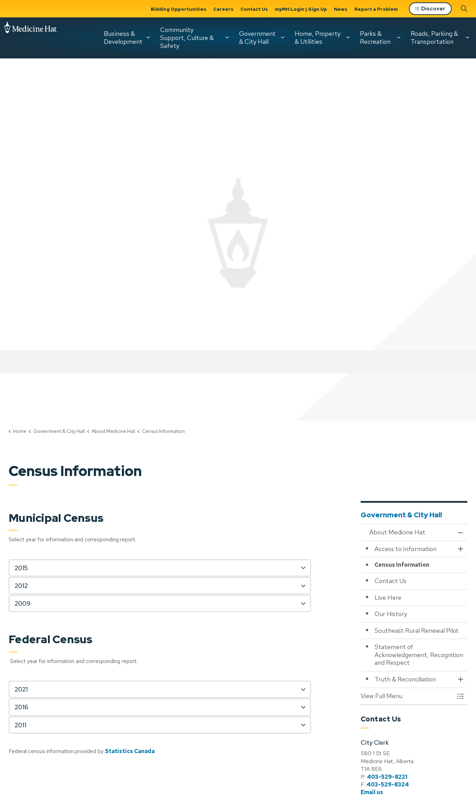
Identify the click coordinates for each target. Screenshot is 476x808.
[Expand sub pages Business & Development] (148, 37)
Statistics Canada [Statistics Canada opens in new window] (130, 751)
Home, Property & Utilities (317, 37)
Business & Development (123, 37)
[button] (407, 696)
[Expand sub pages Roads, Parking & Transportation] (467, 37)
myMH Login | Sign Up (301, 9)
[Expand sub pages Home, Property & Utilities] (347, 37)
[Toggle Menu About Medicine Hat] (460, 696)
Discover (430, 9)
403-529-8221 (387, 777)
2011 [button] (20, 725)
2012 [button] (21, 586)
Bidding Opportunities (178, 9)
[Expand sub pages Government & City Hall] (282, 37)
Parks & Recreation (375, 37)
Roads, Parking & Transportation (434, 37)
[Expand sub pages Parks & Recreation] (398, 37)
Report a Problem (376, 9)
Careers (223, 9)
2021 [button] (21, 689)
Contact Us (254, 9)
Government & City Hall (257, 37)
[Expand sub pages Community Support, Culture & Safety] (226, 37)
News (340, 9)
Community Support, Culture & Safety (187, 37)
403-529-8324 (388, 784)
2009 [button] (23, 603)
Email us (372, 792)
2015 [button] (21, 568)
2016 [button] (21, 707)
